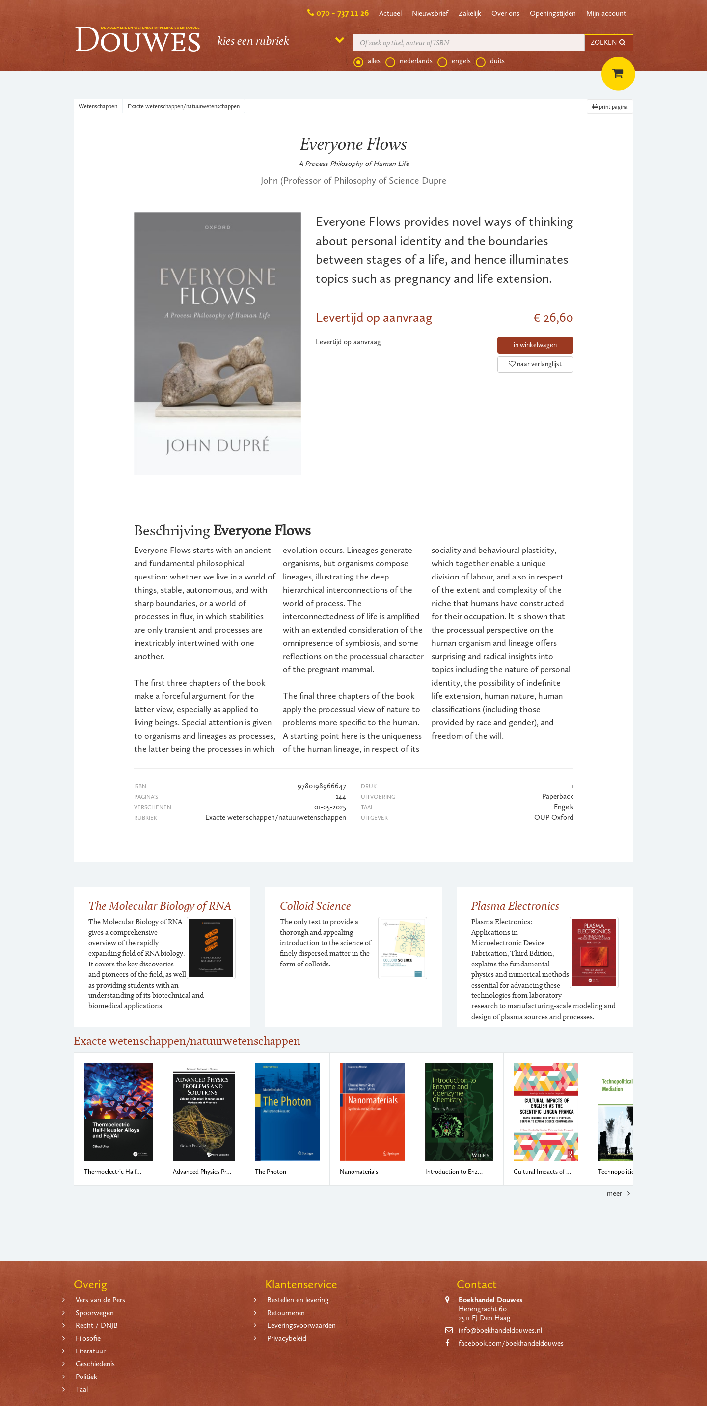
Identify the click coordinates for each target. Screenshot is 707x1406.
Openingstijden (553, 13)
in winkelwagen (535, 345)
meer (620, 1193)
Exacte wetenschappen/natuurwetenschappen (184, 106)
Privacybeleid (286, 1338)
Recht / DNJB (97, 1325)
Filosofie (88, 1338)
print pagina (610, 106)
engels (454, 61)
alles (367, 61)
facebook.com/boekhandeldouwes (511, 1343)
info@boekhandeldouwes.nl (500, 1330)
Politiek (86, 1376)
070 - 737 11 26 (342, 13)
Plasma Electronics (515, 905)
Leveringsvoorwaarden (301, 1325)
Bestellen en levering (298, 1300)
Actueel (390, 13)
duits (490, 61)
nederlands (409, 61)
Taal (82, 1389)
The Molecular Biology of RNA (159, 905)
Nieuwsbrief (430, 13)
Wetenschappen (98, 106)
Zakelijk (470, 13)
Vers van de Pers (100, 1300)
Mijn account (606, 13)
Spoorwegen (95, 1312)
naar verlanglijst (535, 364)
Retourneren (286, 1312)
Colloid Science (315, 905)
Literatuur (91, 1351)
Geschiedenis (95, 1363)
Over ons (505, 13)
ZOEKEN (609, 42)
